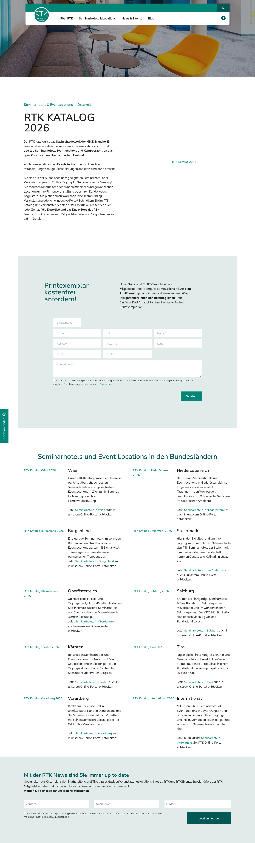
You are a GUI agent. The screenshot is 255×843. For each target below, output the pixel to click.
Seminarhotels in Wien (90, 512)
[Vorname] (56, 807)
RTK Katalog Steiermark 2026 (152, 533)
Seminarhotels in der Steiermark (205, 573)
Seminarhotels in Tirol (198, 684)
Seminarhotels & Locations (97, 18)
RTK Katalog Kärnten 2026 (41, 649)
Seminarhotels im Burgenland (94, 564)
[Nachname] (126, 807)
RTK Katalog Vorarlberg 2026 (43, 701)
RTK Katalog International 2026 (153, 701)
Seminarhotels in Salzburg (201, 633)
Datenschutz (106, 386)
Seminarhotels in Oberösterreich (96, 624)
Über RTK (66, 18)
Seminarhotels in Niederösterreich (206, 512)
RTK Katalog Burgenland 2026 (44, 533)
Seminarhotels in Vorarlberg (93, 736)
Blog (151, 18)
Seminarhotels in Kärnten (91, 684)
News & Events (132, 18)
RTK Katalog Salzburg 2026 (151, 594)
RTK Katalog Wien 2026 (40, 473)
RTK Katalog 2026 (184, 162)
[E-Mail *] (198, 807)
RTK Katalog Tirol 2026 (148, 649)
